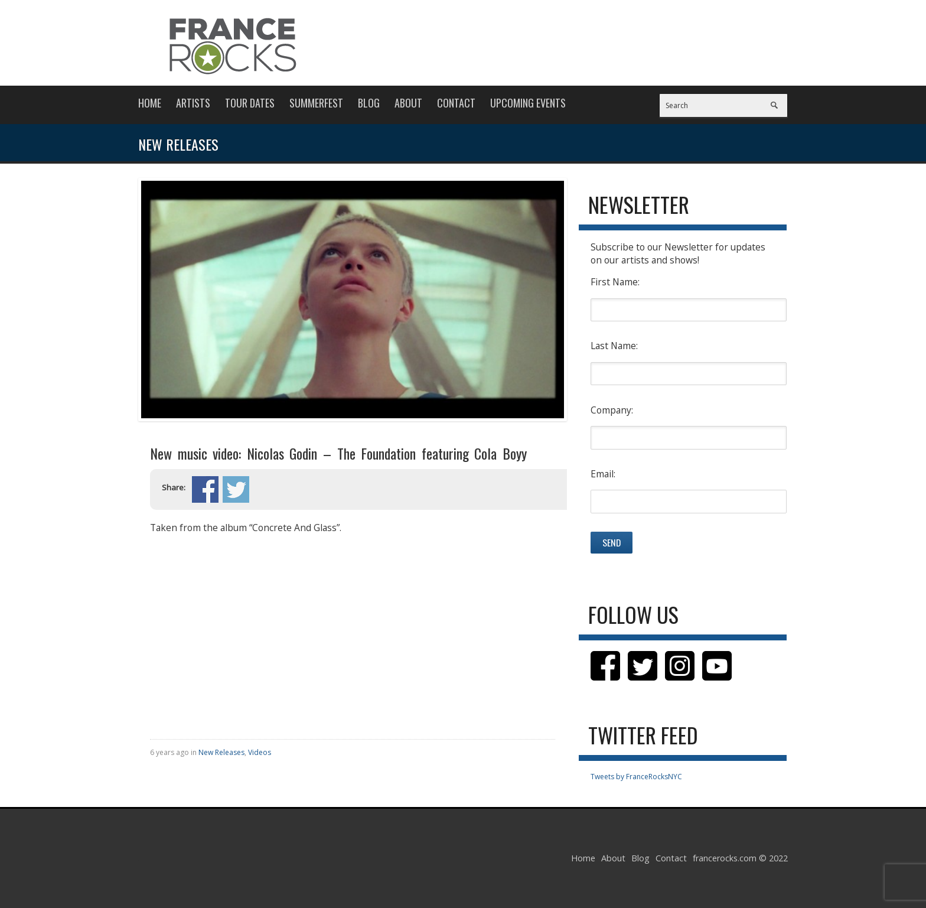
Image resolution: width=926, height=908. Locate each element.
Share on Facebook (205, 489)
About (408, 102)
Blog (369, 102)
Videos (259, 752)
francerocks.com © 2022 (740, 858)
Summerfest (316, 102)
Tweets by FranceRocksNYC (636, 777)
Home (149, 102)
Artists (193, 102)
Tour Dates (250, 102)
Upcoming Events (528, 102)
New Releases (221, 752)
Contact (456, 102)
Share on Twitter (236, 489)
